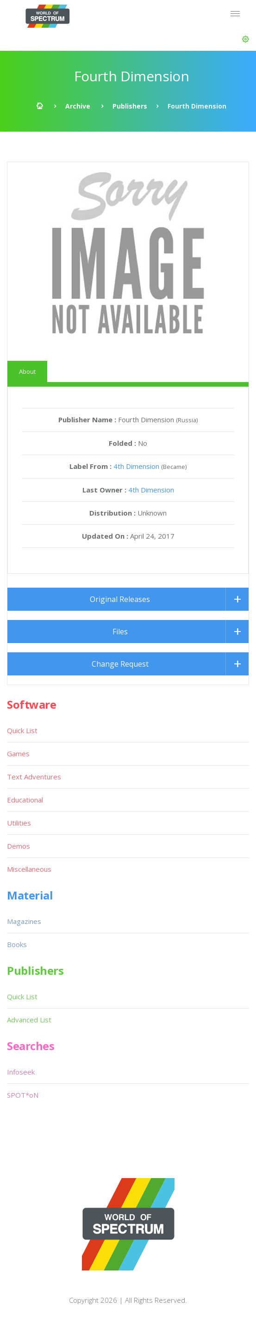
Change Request (120, 664)
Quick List (22, 730)
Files (120, 631)
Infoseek (21, 1071)
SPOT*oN (22, 1095)
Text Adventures (34, 776)
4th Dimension (136, 466)
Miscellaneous (29, 869)
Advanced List (29, 1019)
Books (17, 944)
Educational (25, 799)
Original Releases (120, 599)
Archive (77, 106)
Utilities (19, 822)
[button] (245, 39)
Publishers (129, 106)
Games (18, 753)
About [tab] (27, 371)
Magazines (24, 921)
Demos (18, 846)
